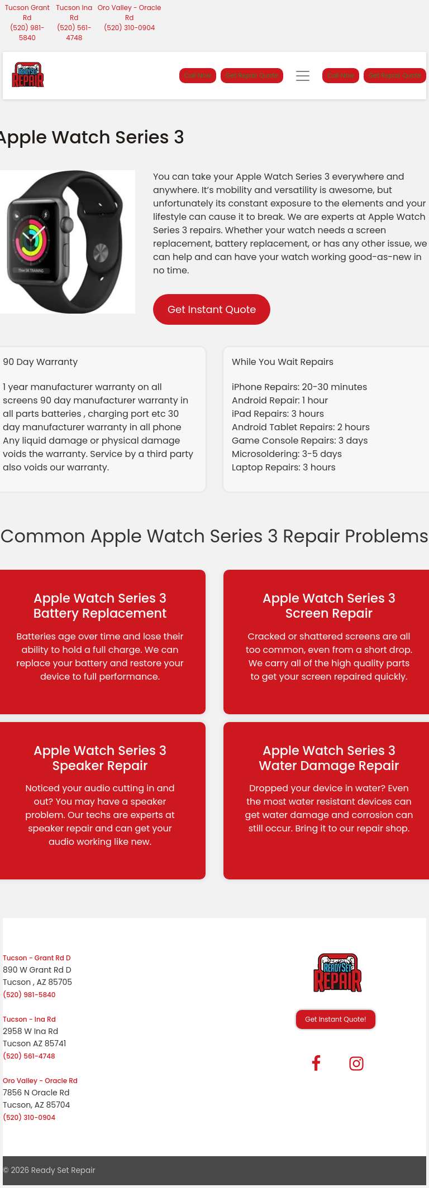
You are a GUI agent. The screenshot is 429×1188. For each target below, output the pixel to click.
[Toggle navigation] (303, 75)
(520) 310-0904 (129, 27)
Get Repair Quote (252, 75)
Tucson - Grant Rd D (37, 958)
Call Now (197, 75)
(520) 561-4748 (74, 32)
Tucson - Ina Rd (29, 1019)
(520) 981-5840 (27, 32)
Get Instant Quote (212, 309)
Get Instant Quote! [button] (335, 1019)
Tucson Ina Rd (74, 12)
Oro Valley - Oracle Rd (129, 12)
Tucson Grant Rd (27, 12)
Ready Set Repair (63, 1170)
